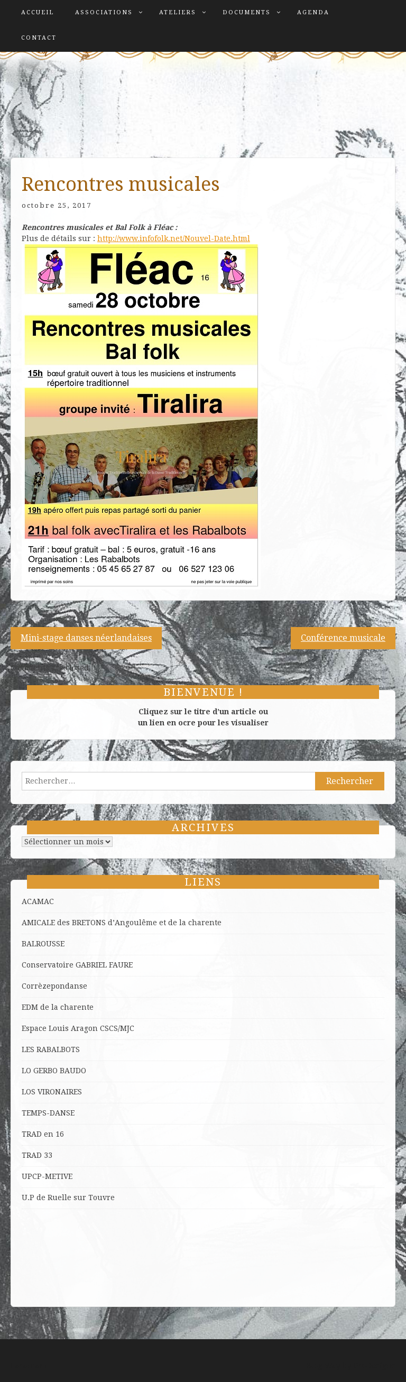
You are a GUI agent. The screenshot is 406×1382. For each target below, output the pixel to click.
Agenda (313, 12)
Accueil (37, 12)
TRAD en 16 (43, 1134)
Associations (104, 12)
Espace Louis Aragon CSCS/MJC (78, 1028)
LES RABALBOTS (51, 1049)
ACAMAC (38, 901)
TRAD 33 (37, 1155)
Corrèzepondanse (54, 986)
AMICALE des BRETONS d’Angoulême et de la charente (122, 922)
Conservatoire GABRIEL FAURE (77, 965)
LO (27, 1070)
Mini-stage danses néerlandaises (86, 638)
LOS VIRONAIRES (52, 1092)
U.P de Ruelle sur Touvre (68, 1197)
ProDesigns (374, 1365)
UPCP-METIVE (47, 1176)
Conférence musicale (343, 638)
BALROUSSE (43, 943)
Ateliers (177, 12)
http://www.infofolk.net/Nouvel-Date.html (173, 238)
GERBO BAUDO (59, 1070)
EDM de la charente (58, 1007)
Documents (247, 12)
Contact (39, 37)
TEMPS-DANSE (48, 1113)
